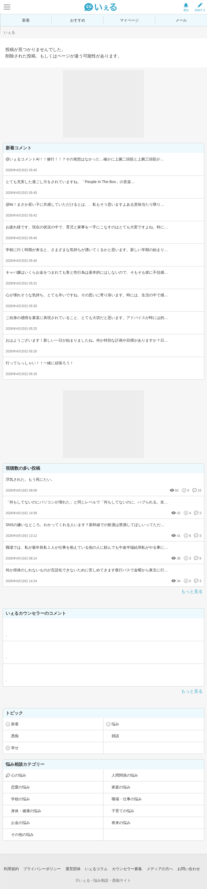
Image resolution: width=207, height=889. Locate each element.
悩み (115, 724)
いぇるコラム (96, 869)
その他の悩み (22, 834)
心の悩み (18, 775)
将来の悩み (121, 823)
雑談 (115, 736)
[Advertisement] (103, 104)
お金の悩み (20, 823)
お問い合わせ (188, 869)
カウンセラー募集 (127, 869)
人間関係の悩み (125, 775)
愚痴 (15, 736)
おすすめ (77, 20)
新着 (26, 20)
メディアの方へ (160, 869)
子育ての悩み (123, 811)
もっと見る (192, 591)
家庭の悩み (121, 787)
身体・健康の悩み (26, 811)
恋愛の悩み (20, 787)
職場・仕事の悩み (127, 799)
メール (181, 20)
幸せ (15, 748)
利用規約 (11, 869)
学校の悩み (20, 799)
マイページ (129, 20)
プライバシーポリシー (42, 869)
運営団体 (73, 869)
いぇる (9, 32)
